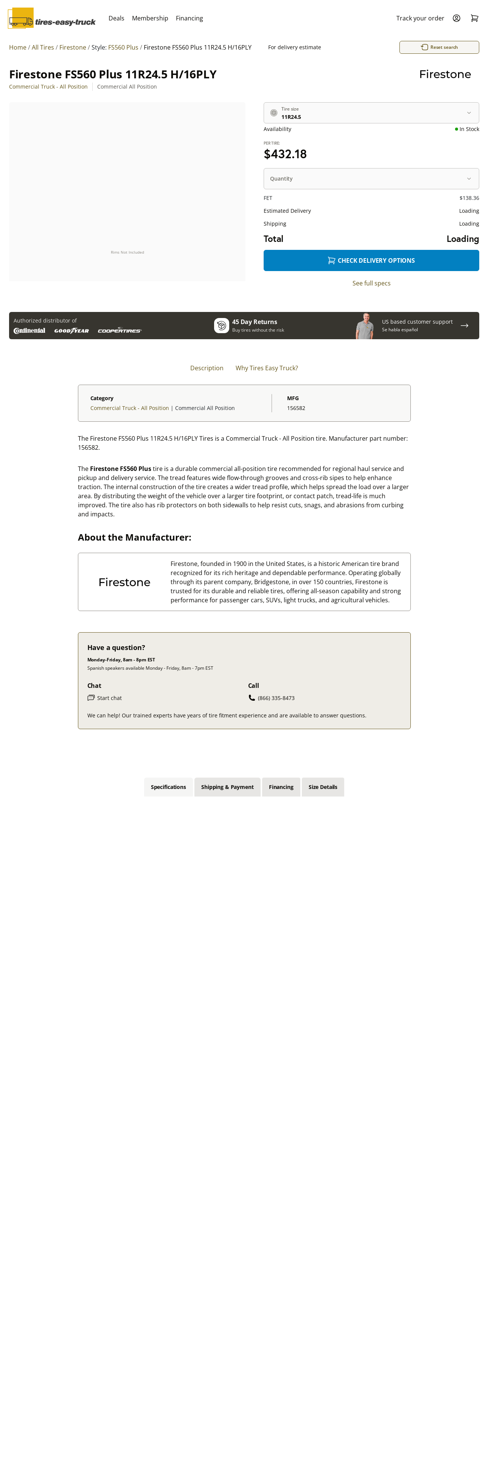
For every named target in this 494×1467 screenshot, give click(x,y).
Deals (116, 18)
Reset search (393, 47)
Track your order (420, 18)
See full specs (372, 283)
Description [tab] (207, 368)
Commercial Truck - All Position (48, 86)
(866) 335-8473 (271, 698)
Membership (150, 18)
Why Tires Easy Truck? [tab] (267, 368)
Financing (189, 18)
